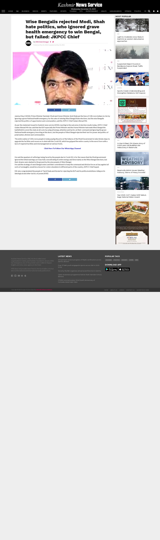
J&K (17, 11)
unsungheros (116, 11)
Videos (121, 290)
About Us (113, 290)
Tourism (73, 11)
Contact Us (130, 290)
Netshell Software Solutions (44, 289)
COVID (131, 260)
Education (120, 192)
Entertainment (92, 11)
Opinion (128, 11)
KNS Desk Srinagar (42, 42)
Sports (63, 11)
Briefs (44, 11)
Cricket (124, 260)
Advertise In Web (143, 290)
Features (53, 11)
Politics (137, 11)
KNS (136, 260)
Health (104, 11)
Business (25, 11)
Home (10, 11)
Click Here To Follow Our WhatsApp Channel (62, 148)
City (81, 11)
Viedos (35, 11)
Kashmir (109, 260)
